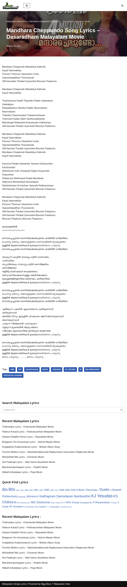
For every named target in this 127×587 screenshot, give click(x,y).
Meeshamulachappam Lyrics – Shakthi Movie (25, 467)
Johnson (56, 369)
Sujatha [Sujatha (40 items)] (42, 507)
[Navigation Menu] (26, 5)
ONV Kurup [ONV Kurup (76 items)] (72, 502)
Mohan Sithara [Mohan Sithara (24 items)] (56, 503)
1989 (12, 369)
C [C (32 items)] (98, 490)
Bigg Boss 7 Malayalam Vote (55, 584)
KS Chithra (70, 369)
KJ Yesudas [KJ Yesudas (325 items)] (102, 496)
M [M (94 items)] (15, 502)
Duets (45, 369)
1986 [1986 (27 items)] (22, 490)
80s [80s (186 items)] (5, 490)
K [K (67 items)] (38, 496)
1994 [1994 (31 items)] (52, 490)
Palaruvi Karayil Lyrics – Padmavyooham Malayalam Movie (32, 431)
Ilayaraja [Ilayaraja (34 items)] (21, 497)
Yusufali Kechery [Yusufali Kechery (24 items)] (66, 507)
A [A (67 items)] (77, 490)
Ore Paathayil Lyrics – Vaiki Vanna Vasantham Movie (28, 462)
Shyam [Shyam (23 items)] (114, 503)
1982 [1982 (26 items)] (17, 490)
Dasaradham (32, 369)
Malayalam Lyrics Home (16, 21)
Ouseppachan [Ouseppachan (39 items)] (86, 502)
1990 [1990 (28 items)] (31, 490)
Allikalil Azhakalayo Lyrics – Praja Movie (22, 472)
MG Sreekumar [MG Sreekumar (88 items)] (40, 502)
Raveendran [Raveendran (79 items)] (102, 502)
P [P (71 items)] (94, 502)
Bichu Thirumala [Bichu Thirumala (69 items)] (88, 490)
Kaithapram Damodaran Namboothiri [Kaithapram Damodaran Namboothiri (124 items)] (65, 496)
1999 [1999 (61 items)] (61, 490)
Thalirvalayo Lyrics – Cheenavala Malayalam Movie (28, 427)
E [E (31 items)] (110, 490)
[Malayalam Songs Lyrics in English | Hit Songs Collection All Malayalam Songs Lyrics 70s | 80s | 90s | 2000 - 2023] (10, 5)
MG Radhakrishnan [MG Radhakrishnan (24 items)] (23, 503)
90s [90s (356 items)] (12, 489)
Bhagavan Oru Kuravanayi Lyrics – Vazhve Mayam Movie (31, 442)
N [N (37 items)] (62, 502)
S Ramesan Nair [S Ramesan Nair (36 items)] (31, 507)
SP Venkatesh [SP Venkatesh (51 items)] (16, 506)
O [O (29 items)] (64, 503)
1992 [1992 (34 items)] (41, 490)
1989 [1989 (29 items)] (26, 490)
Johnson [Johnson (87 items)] (31, 496)
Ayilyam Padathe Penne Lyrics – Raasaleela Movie (27, 437)
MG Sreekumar (92, 369)
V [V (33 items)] (49, 507)
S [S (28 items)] (111, 503)
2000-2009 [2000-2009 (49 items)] (70, 490)
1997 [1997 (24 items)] (56, 490)
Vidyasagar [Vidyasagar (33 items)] (54, 507)
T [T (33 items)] (47, 507)
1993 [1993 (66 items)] (46, 490)
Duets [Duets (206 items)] (104, 490)
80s (19, 369)
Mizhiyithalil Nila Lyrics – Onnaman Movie (23, 457)
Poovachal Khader (13, 375)
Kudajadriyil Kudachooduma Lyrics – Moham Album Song (31, 447)
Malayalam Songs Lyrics (14, 584)
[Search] (122, 6)
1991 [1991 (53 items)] (35, 490)
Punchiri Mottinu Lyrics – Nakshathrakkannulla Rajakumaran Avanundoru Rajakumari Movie (48, 452)
